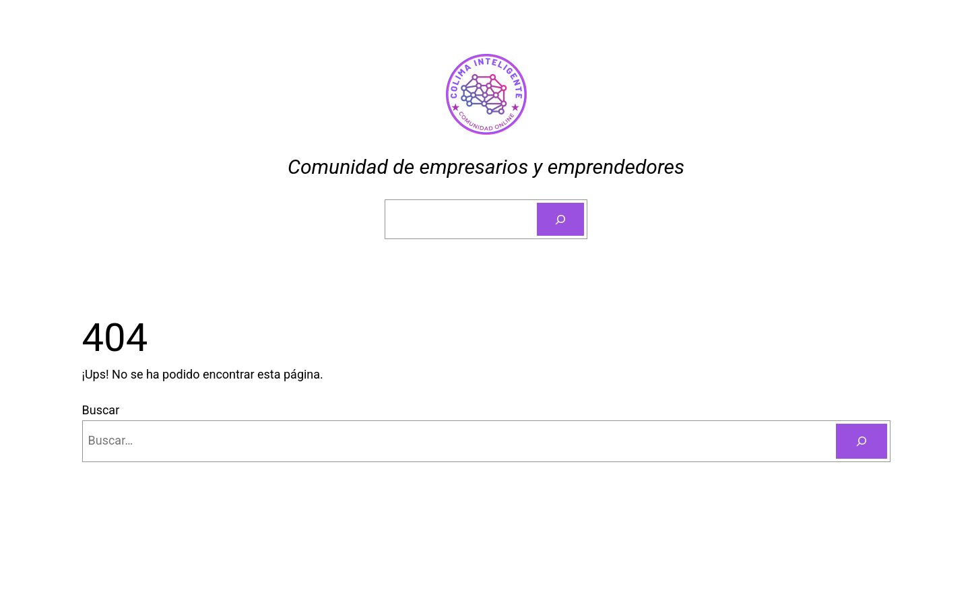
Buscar (101, 410)
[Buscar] (561, 219)
